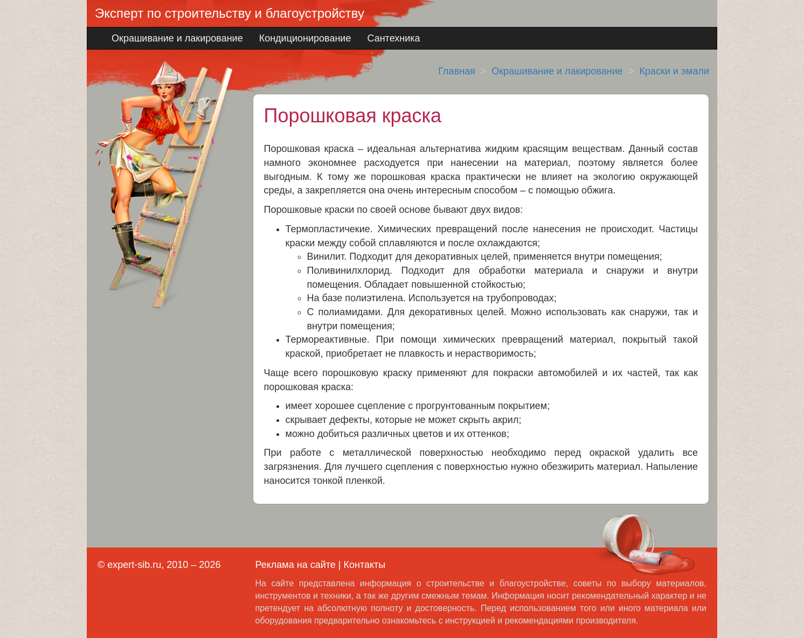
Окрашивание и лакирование (557, 71)
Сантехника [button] (393, 38)
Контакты (364, 564)
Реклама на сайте (295, 564)
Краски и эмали (674, 71)
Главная (456, 71)
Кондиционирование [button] (305, 38)
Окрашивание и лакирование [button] (177, 38)
